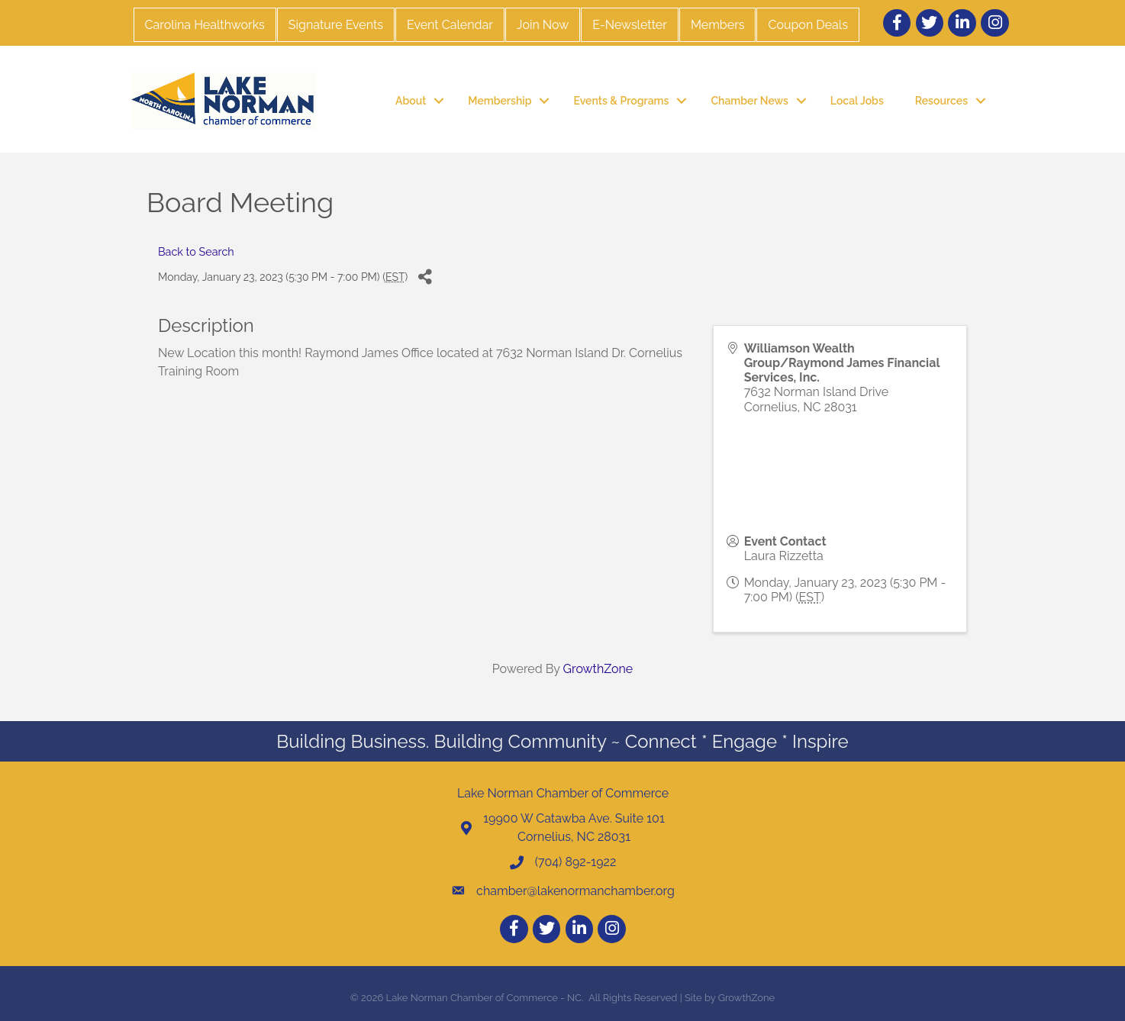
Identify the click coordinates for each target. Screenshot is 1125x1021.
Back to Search (196, 251)
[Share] (425, 277)
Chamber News (749, 101)
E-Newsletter (629, 25)
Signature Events (336, 25)
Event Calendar (450, 25)
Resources (941, 101)
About (410, 101)
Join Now (543, 25)
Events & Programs (621, 101)
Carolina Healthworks (205, 25)
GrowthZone (598, 669)
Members (718, 25)
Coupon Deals (807, 25)
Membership (499, 101)
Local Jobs (857, 101)
